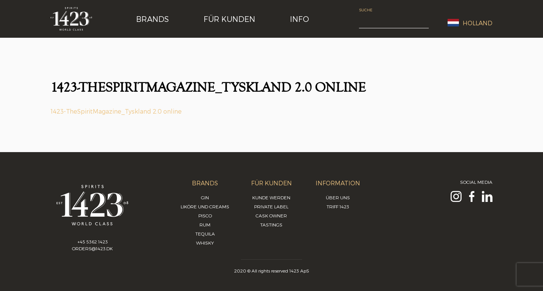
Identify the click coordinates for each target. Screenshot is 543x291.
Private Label (271, 206)
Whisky (205, 242)
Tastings (271, 224)
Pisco (205, 215)
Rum (204, 224)
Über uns (338, 197)
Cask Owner (271, 215)
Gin (205, 197)
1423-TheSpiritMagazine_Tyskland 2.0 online (116, 111)
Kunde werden (271, 197)
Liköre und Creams (205, 206)
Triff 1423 (338, 206)
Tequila (205, 233)
